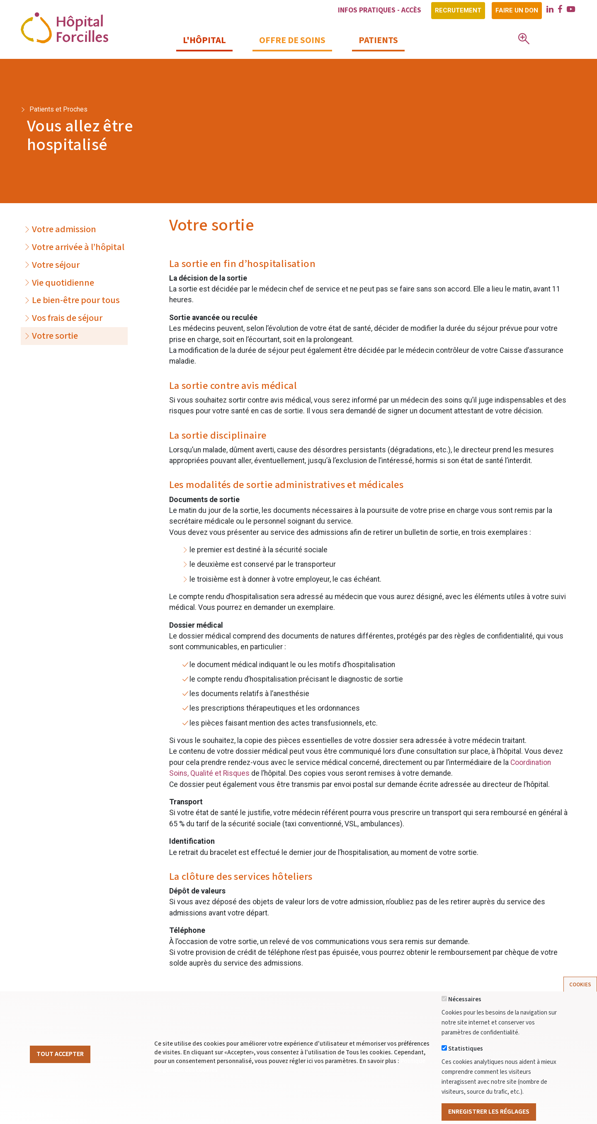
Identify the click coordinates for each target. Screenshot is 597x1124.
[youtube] (570, 10)
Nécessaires (464, 1012)
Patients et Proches (58, 109)
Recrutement (458, 10)
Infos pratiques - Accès (379, 10)
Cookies (580, 997)
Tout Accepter (60, 1067)
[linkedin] (550, 10)
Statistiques (465, 1062)
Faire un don (516, 10)
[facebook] (560, 10)
